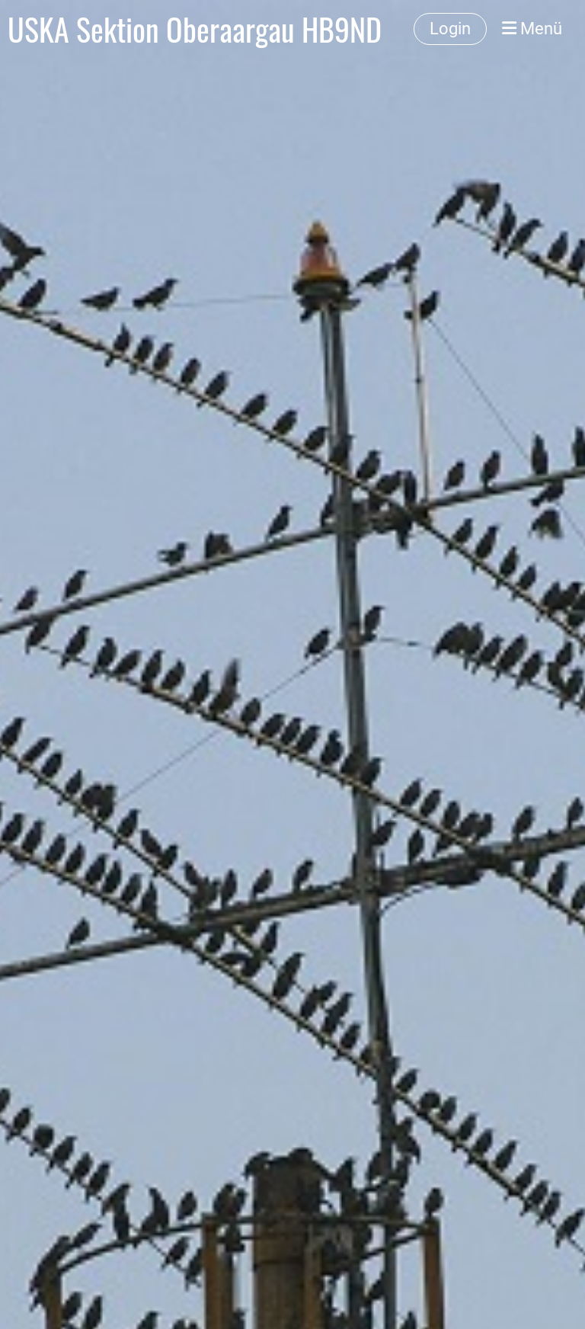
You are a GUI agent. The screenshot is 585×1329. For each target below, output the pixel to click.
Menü (532, 28)
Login (450, 28)
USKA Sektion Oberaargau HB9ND (195, 29)
